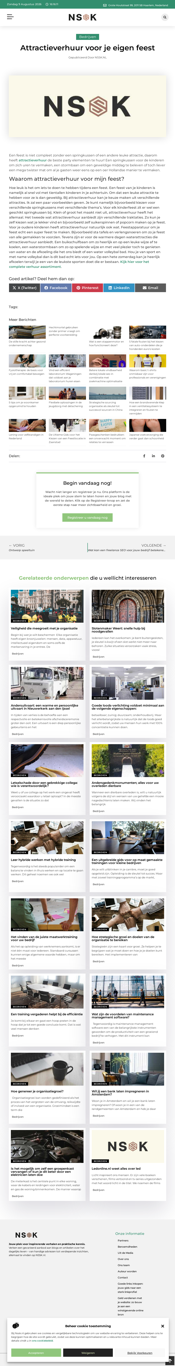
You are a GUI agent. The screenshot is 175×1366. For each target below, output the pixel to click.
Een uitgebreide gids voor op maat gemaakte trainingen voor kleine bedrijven (127, 861)
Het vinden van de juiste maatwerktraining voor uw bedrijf (44, 938)
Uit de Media (125, 1252)
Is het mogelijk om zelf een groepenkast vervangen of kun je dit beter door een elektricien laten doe (42, 1172)
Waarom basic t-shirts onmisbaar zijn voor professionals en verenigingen (147, 374)
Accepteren (36, 1352)
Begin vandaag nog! (87, 483)
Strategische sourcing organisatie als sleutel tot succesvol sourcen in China (105, 406)
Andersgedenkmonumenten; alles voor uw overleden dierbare (125, 784)
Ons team (124, 1265)
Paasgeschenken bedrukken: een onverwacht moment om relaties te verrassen (107, 438)
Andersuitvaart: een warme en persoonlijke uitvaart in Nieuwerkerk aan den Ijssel (44, 706)
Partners (123, 1240)
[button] (163, 1326)
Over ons (123, 1259)
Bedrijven (87, 37)
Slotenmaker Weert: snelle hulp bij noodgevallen (118, 629)
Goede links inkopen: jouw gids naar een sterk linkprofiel (130, 1287)
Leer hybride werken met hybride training (43, 860)
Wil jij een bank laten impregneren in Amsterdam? (120, 1092)
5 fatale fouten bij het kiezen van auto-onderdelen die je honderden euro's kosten (146, 345)
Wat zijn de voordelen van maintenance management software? (123, 1015)
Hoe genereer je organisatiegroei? (37, 1091)
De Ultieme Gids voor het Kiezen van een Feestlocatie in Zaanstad (67, 438)
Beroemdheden (127, 1246)
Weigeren (88, 1352)
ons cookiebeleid (42, 1340)
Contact (123, 1277)
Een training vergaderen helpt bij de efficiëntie (47, 1014)
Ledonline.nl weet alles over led (116, 1169)
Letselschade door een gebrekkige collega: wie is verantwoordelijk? (44, 784)
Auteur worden (127, 1271)
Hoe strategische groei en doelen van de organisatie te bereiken (123, 938)
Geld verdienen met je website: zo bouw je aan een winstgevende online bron (130, 1306)
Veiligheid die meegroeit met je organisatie (44, 628)
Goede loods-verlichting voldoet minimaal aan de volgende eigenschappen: (128, 706)
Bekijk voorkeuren (139, 1352)
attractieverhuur (33, 160)
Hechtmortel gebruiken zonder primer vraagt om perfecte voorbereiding (64, 331)
